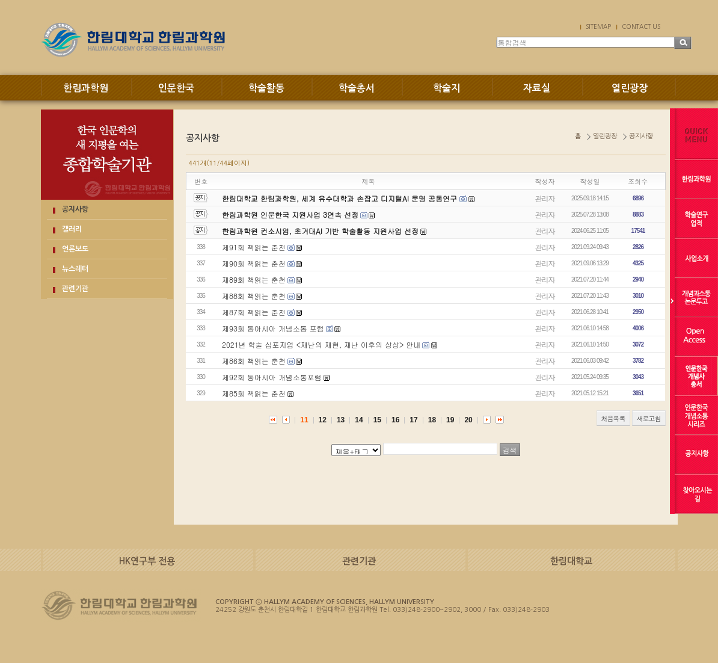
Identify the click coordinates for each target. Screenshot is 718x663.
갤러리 (72, 229)
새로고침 (649, 418)
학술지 (446, 88)
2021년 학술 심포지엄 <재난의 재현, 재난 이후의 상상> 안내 (321, 344)
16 (395, 420)
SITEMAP (598, 26)
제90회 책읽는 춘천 (254, 263)
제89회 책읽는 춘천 (254, 279)
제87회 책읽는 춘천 (254, 312)
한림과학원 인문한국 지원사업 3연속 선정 (290, 214)
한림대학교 (571, 561)
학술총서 (357, 88)
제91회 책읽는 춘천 (254, 247)
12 (323, 420)
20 (468, 420)
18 (432, 420)
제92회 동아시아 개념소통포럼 (272, 377)
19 (450, 420)
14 (359, 420)
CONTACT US (641, 26)
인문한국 (176, 88)
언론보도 (75, 249)
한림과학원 (85, 88)
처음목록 (613, 418)
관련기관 (75, 288)
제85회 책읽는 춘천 (254, 393)
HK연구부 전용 (147, 561)
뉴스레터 (75, 269)
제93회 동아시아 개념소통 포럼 (273, 328)
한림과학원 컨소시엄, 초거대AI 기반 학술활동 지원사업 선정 (320, 231)
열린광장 (630, 88)
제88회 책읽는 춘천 (254, 296)
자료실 (536, 88)
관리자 (545, 198)
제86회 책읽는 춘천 (254, 361)
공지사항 (75, 209)
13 (341, 420)
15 (377, 420)
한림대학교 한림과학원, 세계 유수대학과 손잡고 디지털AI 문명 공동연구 (340, 198)
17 (413, 420)
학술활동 (266, 88)
